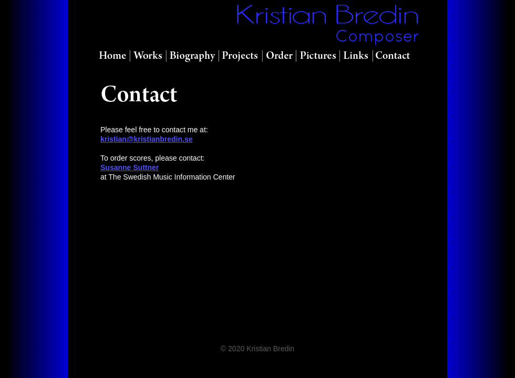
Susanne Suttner (129, 167)
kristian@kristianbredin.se (146, 139)
